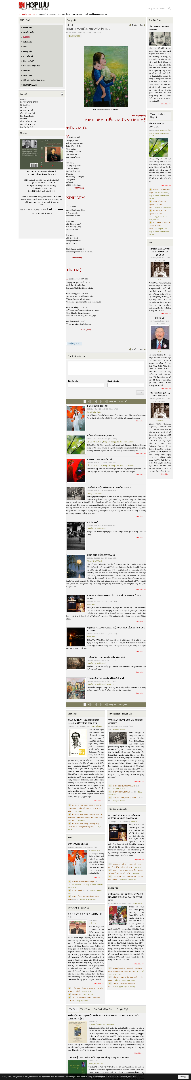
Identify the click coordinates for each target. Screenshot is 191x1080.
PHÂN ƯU (159, 318)
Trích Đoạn (85, 1009)
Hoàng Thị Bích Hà (94, 493)
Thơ (70, 838)
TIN (150, 242)
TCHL (159, 280)
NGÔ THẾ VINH (96, 726)
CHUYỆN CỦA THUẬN (121, 792)
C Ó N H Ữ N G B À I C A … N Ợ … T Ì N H (85, 915)
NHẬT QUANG (74, 36)
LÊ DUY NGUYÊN (94, 442)
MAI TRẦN (117, 974)
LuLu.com (56, 197)
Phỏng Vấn (113, 888)
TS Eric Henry (108, 1025)
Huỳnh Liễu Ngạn (94, 412)
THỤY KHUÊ (77, 811)
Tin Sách (73, 1009)
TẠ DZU (23, 108)
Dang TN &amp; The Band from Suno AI (118, 442)
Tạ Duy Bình (25, 105)
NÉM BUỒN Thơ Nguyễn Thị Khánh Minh (105, 678)
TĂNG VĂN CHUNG (28, 121)
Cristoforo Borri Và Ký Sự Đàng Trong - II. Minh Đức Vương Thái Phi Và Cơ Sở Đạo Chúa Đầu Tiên (85, 817)
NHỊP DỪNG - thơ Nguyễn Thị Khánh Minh (106, 657)
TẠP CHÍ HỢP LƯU (28, 124)
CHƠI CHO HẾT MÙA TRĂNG (101, 555)
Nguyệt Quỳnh (118, 986)
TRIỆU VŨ (92, 923)
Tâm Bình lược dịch (27, 113)
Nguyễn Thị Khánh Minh (96, 528)
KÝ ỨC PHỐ (92, 522)
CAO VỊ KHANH (161, 229)
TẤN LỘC (24, 119)
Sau (141, 25)
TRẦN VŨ (117, 980)
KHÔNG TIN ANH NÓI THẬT (100, 459)
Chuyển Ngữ (122, 1009)
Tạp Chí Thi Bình (26, 127)
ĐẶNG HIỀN (86, 991)
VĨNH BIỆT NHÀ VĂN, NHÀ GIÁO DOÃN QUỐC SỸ (160, 252)
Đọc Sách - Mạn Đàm (103, 1009)
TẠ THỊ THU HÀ (26, 110)
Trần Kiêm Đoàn (137, 903)
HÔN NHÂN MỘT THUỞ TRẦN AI (125, 798)
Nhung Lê (136, 873)
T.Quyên (23, 99)
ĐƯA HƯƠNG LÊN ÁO (97, 406)
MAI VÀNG (76, 994)
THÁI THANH (88, 994)
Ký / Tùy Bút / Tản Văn (78, 908)
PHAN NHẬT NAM (128, 980)
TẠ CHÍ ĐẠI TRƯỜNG (29, 102)
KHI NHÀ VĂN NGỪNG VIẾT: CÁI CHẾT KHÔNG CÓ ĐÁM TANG (124, 816)
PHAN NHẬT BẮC (94, 561)
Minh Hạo (91, 604)
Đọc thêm (139, 421)
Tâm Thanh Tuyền (27, 116)
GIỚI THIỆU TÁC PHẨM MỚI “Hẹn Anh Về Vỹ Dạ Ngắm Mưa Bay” (98, 1057)
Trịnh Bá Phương (129, 986)
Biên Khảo (73, 714)
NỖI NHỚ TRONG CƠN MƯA (100, 436)
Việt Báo (159, 421)
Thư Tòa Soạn (155, 20)
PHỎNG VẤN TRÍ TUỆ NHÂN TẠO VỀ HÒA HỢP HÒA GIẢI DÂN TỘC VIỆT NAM (125, 897)
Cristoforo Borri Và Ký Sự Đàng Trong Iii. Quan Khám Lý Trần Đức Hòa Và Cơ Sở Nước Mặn (85, 808)
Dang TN (110, 684)
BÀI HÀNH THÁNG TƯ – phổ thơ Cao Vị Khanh (160, 226)
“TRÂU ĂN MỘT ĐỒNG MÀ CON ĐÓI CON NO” (109, 487)
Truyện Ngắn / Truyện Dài (120, 714)
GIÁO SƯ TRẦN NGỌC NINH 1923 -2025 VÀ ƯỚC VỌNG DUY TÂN (83, 721)
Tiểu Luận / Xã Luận (117, 809)
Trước (134, 25)
